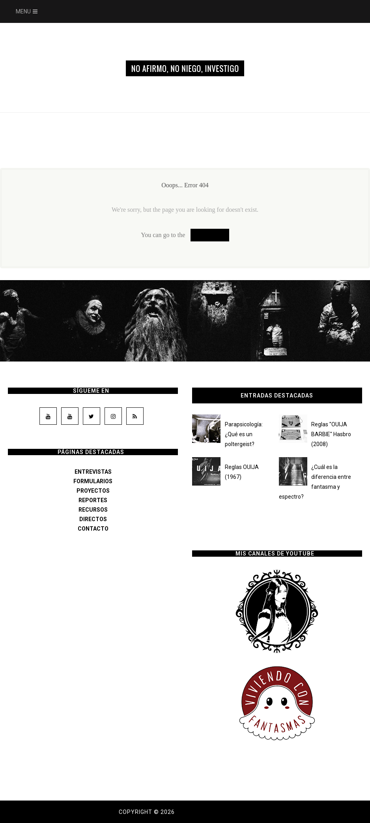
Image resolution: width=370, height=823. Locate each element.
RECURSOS (93, 510)
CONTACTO (93, 528)
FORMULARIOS (92, 481)
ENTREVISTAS (93, 472)
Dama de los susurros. (213, 812)
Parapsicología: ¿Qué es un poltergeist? (244, 434)
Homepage (209, 235)
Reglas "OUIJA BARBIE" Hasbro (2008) (331, 434)
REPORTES (92, 500)
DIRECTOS (93, 519)
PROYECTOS (93, 491)
